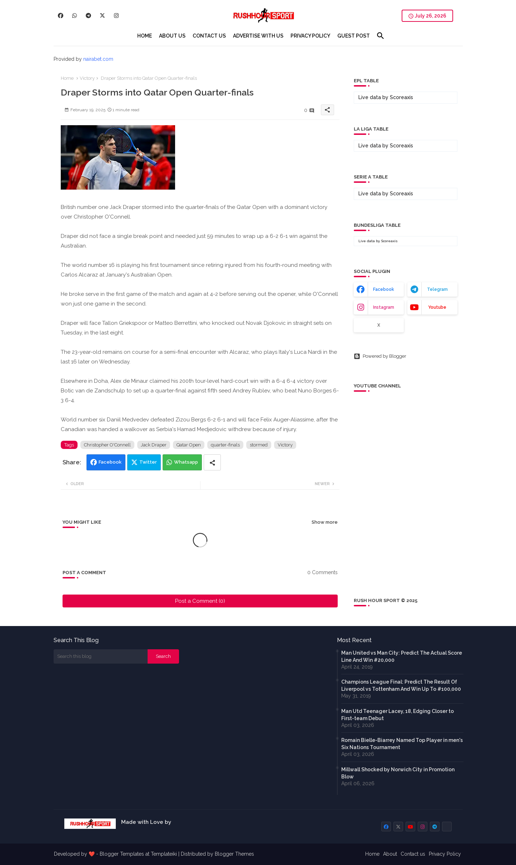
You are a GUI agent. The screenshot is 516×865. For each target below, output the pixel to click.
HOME (144, 36)
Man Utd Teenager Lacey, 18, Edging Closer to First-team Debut (397, 714)
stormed (259, 445)
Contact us (413, 854)
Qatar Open (189, 445)
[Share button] (212, 462)
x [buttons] (378, 325)
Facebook (110, 462)
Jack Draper (154, 445)
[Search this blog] (101, 656)
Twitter (148, 462)
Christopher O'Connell (107, 445)
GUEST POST (353, 36)
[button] (380, 36)
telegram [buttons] (437, 289)
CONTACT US (209, 36)
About (390, 854)
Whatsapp (186, 462)
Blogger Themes (234, 854)
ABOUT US (172, 36)
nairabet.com (98, 59)
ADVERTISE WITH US (258, 36)
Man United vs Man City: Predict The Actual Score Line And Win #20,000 (401, 656)
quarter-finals (225, 445)
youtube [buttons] (437, 307)
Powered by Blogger (380, 356)
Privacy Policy (445, 854)
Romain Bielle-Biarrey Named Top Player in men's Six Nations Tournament (402, 743)
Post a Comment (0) (200, 601)
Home (67, 78)
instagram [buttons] (383, 307)
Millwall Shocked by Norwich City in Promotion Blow (398, 773)
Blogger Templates (122, 854)
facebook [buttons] (383, 289)
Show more (325, 522)
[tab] (144, 36)
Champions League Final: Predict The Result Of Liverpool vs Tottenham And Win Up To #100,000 (401, 685)
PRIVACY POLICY (310, 36)
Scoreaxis (401, 97)
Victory (87, 78)
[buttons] (60, 15)
